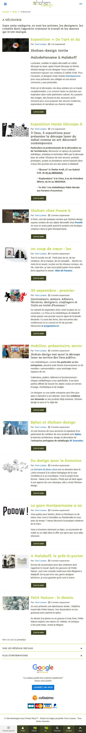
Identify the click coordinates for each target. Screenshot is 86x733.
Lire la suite (39, 112)
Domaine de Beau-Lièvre (46, 469)
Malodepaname (73, 76)
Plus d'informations (15, 655)
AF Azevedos (76, 440)
